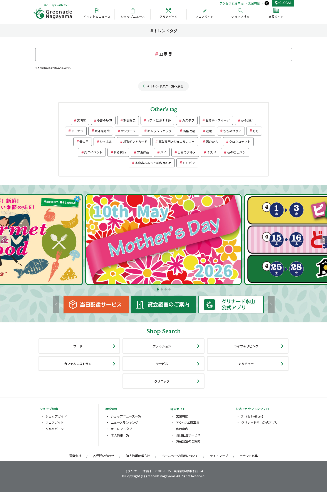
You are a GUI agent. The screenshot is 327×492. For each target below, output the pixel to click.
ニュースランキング (124, 422)
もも (256, 131)
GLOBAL (285, 2)
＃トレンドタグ (121, 428)
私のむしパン (236, 152)
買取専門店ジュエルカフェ (176, 141)
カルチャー (246, 363)
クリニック (161, 381)
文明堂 (81, 120)
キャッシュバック (159, 131)
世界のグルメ (187, 152)
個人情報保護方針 (138, 455)
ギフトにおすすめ (159, 120)
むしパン (189, 163)
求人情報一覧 (120, 435)
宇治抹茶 (143, 152)
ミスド (211, 152)
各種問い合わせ (103, 455)
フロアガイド (54, 422)
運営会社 (75, 455)
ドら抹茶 (120, 152)
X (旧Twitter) (252, 416)
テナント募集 (249, 455)
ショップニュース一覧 (126, 416)
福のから (212, 141)
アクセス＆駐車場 (232, 3)
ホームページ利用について (180, 455)
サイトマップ (219, 455)
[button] (158, 289)
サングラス (128, 131)
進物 (209, 131)
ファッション (162, 346)
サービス (162, 363)
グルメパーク (54, 428)
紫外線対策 (102, 131)
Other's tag (163, 109)
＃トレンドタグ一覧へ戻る (165, 86)
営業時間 (254, 3)
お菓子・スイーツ (217, 120)
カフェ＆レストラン (77, 363)
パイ (163, 152)
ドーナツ (77, 131)
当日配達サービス (188, 435)
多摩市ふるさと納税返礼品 (153, 163)
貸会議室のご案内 (188, 441)
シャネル (106, 141)
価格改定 (189, 131)
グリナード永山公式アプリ (259, 422)
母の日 (84, 141)
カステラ (188, 120)
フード (77, 346)
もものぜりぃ (232, 131)
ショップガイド (56, 416)
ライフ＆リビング (246, 346)
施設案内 (182, 428)
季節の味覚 (104, 120)
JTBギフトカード (135, 141)
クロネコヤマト (239, 141)
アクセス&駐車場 (187, 422)
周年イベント (93, 152)
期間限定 (129, 120)
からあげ (247, 120)
